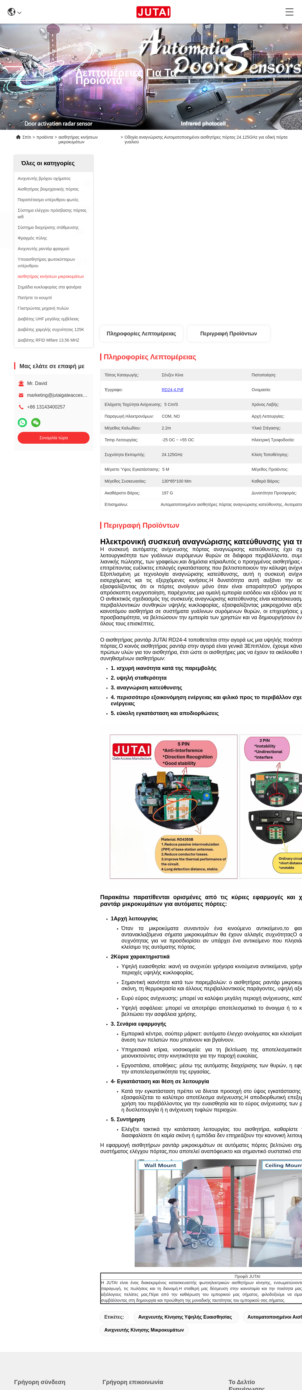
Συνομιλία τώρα (53, 437)
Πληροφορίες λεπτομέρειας (141, 334)
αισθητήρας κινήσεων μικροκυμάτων (78, 139)
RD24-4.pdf (172, 389)
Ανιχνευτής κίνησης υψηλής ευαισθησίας (185, 1316)
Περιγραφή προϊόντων (228, 334)
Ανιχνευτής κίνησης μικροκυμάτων (144, 1329)
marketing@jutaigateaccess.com (61, 395)
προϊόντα (45, 137)
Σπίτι (26, 137)
